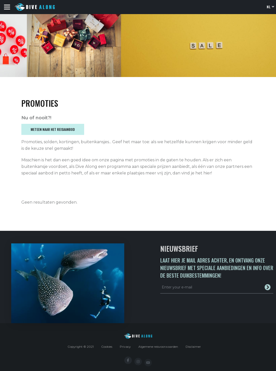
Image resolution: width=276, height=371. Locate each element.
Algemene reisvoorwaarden (158, 348)
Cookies (106, 348)
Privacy (125, 348)
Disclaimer (193, 348)
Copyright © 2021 (81, 348)
